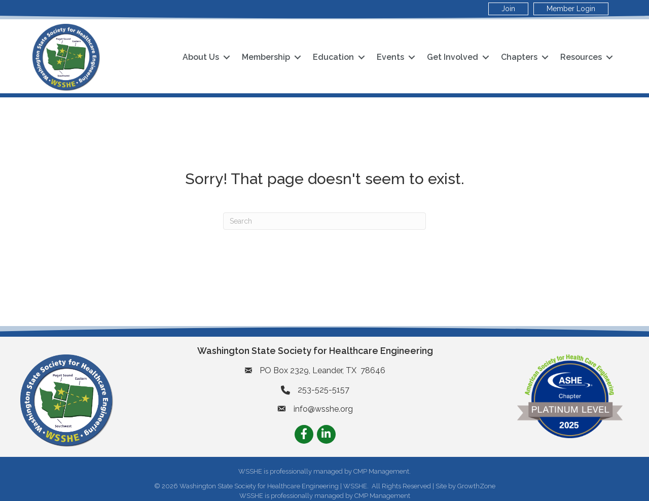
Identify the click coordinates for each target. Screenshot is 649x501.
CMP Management (382, 495)
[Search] (324, 221)
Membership (266, 57)
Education (333, 57)
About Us (201, 57)
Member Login (571, 9)
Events (390, 57)
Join (508, 9)
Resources (581, 57)
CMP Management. (382, 471)
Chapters (519, 57)
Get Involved (452, 57)
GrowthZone (476, 486)
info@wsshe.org (323, 409)
